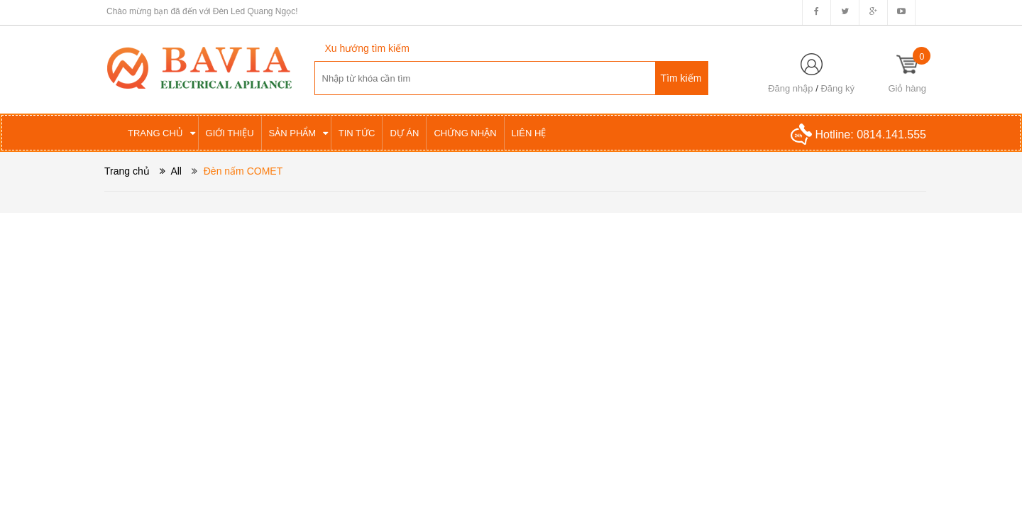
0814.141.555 (891, 134)
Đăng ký (837, 88)
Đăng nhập (790, 88)
